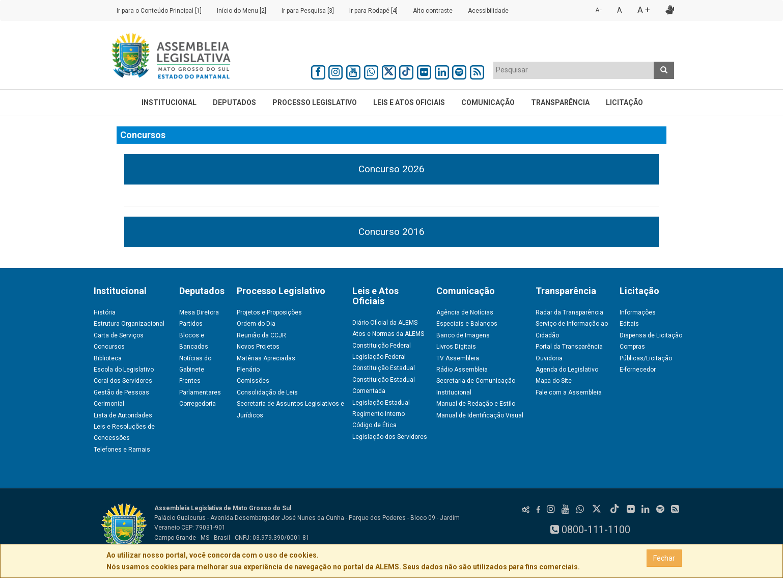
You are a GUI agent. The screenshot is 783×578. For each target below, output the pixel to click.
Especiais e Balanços (466, 323)
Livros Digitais (456, 346)
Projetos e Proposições (269, 312)
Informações (638, 312)
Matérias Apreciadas (266, 358)
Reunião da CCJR (261, 335)
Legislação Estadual (381, 402)
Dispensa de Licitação (651, 335)
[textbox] (574, 69)
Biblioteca (108, 358)
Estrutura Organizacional (129, 323)
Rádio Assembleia (462, 369)
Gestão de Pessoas (121, 392)
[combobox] (573, 70)
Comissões (253, 380)
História (105, 312)
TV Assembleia (457, 358)
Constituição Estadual (383, 368)
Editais (629, 323)
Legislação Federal (379, 356)
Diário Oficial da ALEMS (384, 322)
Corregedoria (197, 403)
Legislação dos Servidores (389, 436)
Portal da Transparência (569, 346)
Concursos (109, 346)
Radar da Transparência (569, 312)
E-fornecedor (638, 369)
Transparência (560, 102)
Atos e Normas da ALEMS (388, 333)
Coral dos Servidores (123, 380)
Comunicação (488, 102)
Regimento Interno (378, 413)
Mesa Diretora (199, 312)
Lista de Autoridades (123, 415)
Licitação (624, 102)
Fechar (664, 558)
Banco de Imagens (463, 335)
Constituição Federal (381, 345)
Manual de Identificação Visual (479, 415)
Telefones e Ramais (122, 449)
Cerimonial (109, 403)
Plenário (248, 369)
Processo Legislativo (314, 102)
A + (643, 10)
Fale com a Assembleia (569, 392)
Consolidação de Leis (267, 392)
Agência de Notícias (464, 312)
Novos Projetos (258, 346)
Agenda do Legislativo (567, 369)
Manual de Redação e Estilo (475, 403)
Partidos (191, 323)
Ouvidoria (549, 358)
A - (599, 10)
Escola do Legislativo (124, 369)
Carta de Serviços (119, 335)
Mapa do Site (554, 380)
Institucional (169, 102)
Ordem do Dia (256, 323)
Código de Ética (374, 425)
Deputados (234, 102)
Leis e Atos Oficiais (409, 102)
